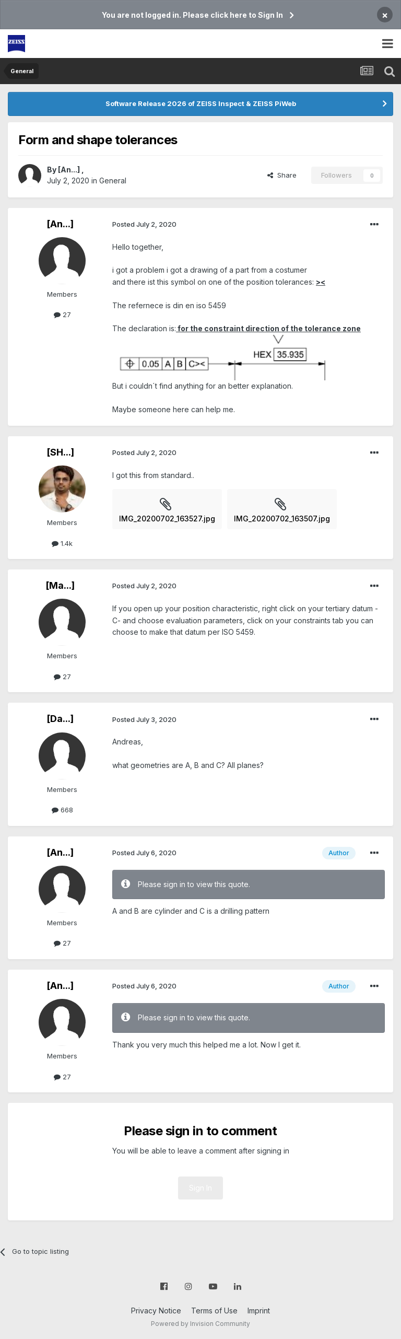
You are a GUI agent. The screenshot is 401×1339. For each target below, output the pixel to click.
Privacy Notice (156, 1310)
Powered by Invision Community (200, 1324)
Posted (144, 224)
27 (62, 314)
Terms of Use (214, 1310)
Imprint (258, 1310)
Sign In (200, 1187)
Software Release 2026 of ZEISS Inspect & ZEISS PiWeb (200, 103)
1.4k (62, 543)
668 (62, 810)
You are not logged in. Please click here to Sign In (192, 14)
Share (282, 175)
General (112, 180)
